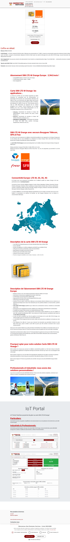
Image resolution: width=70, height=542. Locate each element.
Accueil (11, 513)
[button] (44, 2)
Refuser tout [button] (40, 536)
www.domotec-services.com (16, 519)
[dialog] (35, 533)
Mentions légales (14, 515)
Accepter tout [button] (29, 536)
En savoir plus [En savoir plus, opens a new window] (53, 529)
